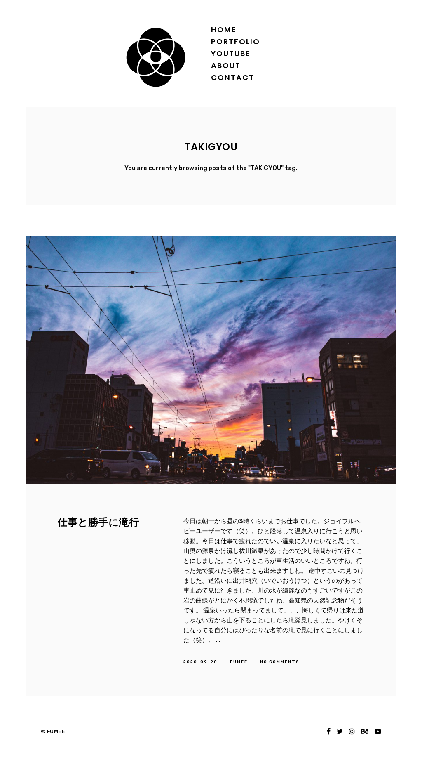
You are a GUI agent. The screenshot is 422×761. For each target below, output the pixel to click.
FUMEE (239, 661)
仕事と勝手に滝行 (98, 522)
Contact (232, 77)
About (226, 65)
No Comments (280, 661)
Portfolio (235, 41)
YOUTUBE (231, 53)
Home (224, 29)
